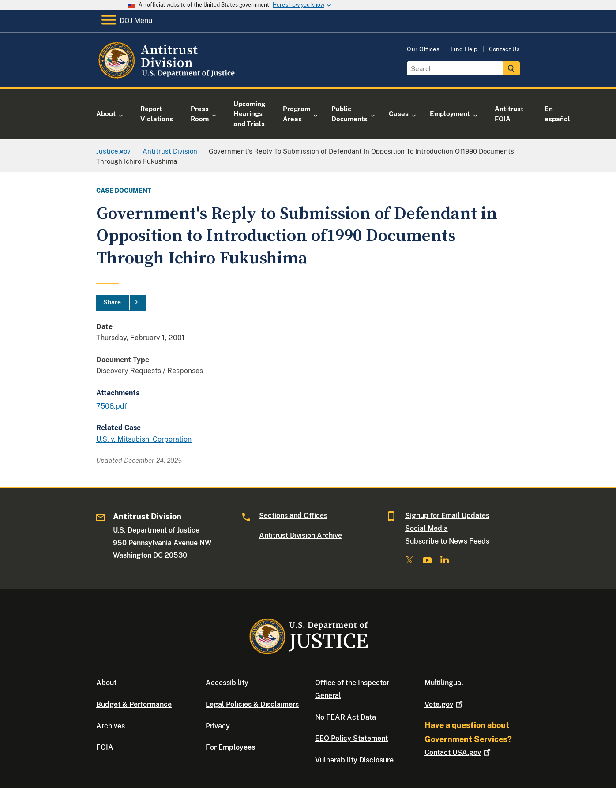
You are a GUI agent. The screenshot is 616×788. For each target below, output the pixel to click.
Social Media (426, 528)
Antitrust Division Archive (300, 535)
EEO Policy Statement (351, 738)
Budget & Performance (134, 704)
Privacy (218, 726)
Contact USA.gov (458, 752)
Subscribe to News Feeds (447, 541)
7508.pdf (111, 406)
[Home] (168, 77)
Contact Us (504, 49)
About (106, 683)
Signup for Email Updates (447, 515)
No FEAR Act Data (345, 717)
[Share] (121, 303)
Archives (110, 726)
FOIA (104, 747)
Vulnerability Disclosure (354, 760)
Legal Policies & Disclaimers (252, 704)
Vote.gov (444, 704)
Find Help (464, 49)
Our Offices (423, 49)
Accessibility (227, 683)
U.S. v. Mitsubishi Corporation (144, 439)
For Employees (230, 747)
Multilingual (443, 683)
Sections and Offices (293, 515)
